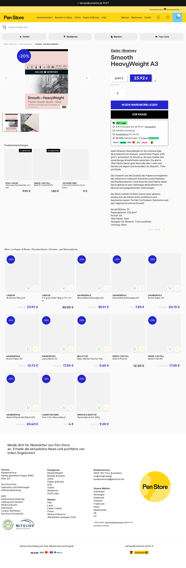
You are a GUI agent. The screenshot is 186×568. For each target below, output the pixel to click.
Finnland (98, 500)
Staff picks (53, 493)
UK (95, 513)
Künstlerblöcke (26, 44)
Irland (96, 506)
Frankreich (99, 503)
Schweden (99, 491)
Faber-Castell (54, 508)
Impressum (6, 507)
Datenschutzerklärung (12, 499)
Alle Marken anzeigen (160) (61, 517)
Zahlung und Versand (12, 502)
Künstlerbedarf (45, 17)
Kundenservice (156, 9)
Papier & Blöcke (91, 17)
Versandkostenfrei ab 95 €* (93, 3)
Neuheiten (136, 17)
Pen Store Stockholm (12, 513)
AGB (3, 496)
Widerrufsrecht (9, 504)
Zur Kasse (139, 114)
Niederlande (100, 510)
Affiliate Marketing (11, 490)
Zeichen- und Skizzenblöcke (46, 44)
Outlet (147, 17)
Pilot (49, 502)
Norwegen (99, 494)
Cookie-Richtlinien (10, 510)
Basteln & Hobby (63, 17)
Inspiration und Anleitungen (15, 487)
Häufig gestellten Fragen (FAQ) (17, 475)
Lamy (50, 505)
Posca (50, 511)
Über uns (5, 478)
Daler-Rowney (124, 50)
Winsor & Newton (56, 514)
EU (95, 516)
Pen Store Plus (8, 484)
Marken (125, 17)
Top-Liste (163, 36)
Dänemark (99, 497)
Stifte (78, 17)
